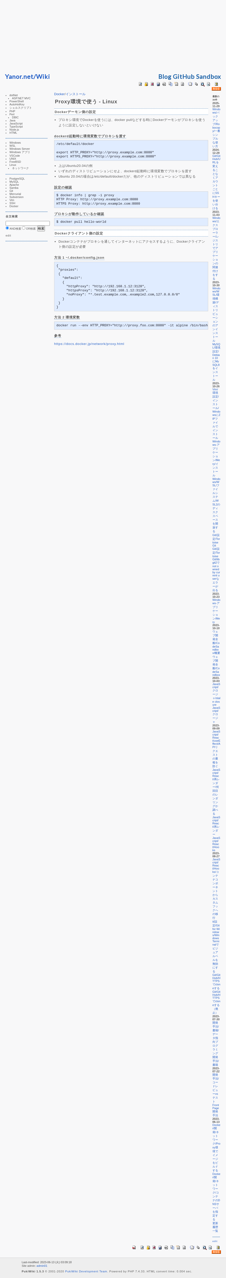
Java (12, 120)
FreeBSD (15, 161)
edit (8, 235)
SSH (12, 203)
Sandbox (208, 76)
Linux (12, 164)
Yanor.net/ (20, 76)
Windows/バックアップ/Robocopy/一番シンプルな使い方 (216, 128)
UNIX (12, 158)
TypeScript (16, 126)
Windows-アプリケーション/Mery (216, 611)
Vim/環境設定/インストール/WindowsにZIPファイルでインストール (216, 413)
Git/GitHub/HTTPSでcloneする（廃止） (216, 1002)
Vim (11, 200)
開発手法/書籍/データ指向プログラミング (215, 1038)
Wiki (43, 76)
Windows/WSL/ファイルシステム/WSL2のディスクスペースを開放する (216, 505)
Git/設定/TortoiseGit (216, 540)
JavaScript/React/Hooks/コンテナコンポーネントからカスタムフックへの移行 (216, 888)
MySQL (14, 181)
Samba (13, 187)
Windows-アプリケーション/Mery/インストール (216, 458)
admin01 (42, 1265)
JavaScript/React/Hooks (216, 844)
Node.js (14, 129)
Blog (164, 76)
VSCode (14, 155)
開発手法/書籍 (215, 1061)
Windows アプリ (19, 152)
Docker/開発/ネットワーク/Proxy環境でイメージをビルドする (216, 1147)
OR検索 (29, 228)
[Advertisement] (113, 35)
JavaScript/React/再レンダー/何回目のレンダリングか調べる (216, 791)
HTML (13, 132)
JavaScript (15, 123)
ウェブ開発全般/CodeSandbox (216, 665)
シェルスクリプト (20, 107)
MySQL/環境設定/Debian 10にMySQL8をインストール (216, 362)
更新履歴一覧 (215, 1227)
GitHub (184, 76)
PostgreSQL (17, 178)
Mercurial (15, 193)
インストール (76, 94)
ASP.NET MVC (21, 98)
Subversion (16, 196)
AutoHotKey (17, 104)
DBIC (15, 117)
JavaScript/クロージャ (216, 714)
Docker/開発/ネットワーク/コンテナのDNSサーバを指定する (216, 1196)
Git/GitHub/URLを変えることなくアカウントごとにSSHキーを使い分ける (216, 182)
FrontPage (215, 1106)
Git (11, 190)
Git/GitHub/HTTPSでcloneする (216, 981)
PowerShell (16, 101)
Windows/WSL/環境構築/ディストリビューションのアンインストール (216, 314)
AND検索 (13, 228)
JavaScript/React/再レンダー (216, 826)
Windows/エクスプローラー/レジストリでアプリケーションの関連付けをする (216, 248)
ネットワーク (20, 168)
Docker (13, 206)
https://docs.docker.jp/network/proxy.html (89, 344)
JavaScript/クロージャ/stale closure (216, 694)
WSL (12, 145)
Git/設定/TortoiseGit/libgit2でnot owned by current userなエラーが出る (216, 569)
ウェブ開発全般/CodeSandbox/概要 (216, 642)
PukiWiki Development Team (86, 1271)
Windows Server (19, 148)
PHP (12, 111)
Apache (14, 184)
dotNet (13, 95)
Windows (15, 142)
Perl (12, 114)
